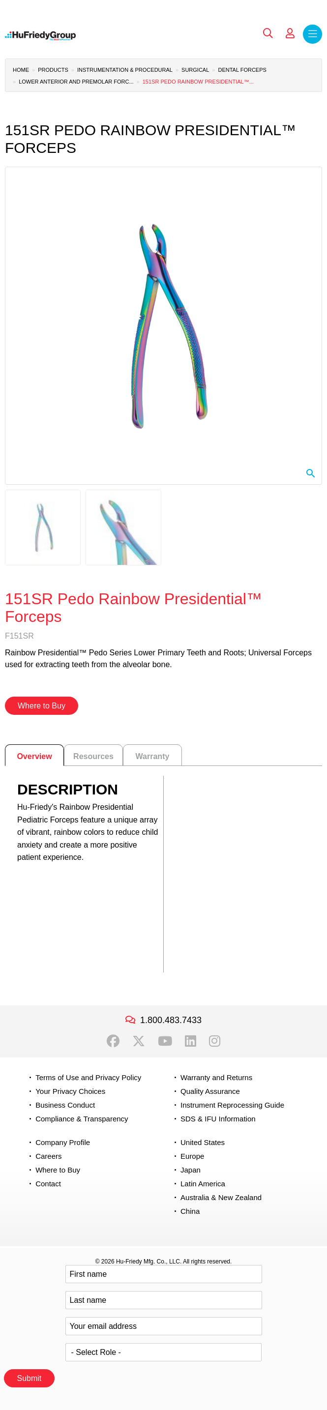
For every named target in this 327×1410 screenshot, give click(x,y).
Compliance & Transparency (81, 1119)
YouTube (165, 1041)
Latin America (202, 1183)
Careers (48, 1156)
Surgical (195, 70)
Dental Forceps (242, 70)
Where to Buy (41, 706)
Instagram (214, 1041)
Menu (312, 34)
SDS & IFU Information (218, 1119)
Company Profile (62, 1142)
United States (202, 1142)
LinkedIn (190, 1041)
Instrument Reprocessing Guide (232, 1105)
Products (53, 70)
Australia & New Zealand (221, 1197)
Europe (192, 1156)
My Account (290, 33)
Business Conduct (65, 1105)
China (190, 1211)
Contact (48, 1183)
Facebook (113, 1041)
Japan (190, 1170)
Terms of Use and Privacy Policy (88, 1077)
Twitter (138, 1041)
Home (21, 70)
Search (268, 33)
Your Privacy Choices (70, 1091)
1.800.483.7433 (171, 1020)
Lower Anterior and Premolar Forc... (76, 82)
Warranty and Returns (216, 1077)
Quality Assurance (210, 1091)
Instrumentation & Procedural (125, 70)
